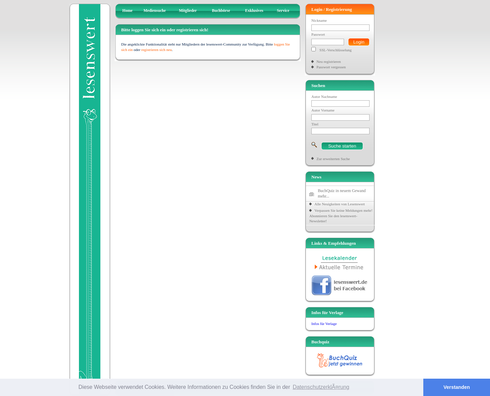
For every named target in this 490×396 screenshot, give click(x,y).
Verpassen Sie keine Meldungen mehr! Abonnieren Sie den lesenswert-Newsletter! (341, 215)
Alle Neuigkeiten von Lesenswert (339, 204)
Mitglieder (188, 10)
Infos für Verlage (324, 324)
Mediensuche (155, 10)
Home (127, 10)
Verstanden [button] (456, 387)
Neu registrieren (328, 61)
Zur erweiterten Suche (333, 159)
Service (283, 10)
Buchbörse (221, 10)
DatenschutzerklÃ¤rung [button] (321, 387)
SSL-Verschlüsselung (336, 50)
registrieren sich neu (156, 50)
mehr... (323, 196)
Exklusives (254, 10)
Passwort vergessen (331, 67)
